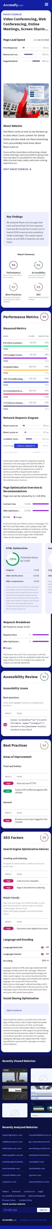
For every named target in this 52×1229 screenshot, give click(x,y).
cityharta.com (9, 1181)
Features (16, 1191)
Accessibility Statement (13, 1195)
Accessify (13, 5)
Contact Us (29, 1191)
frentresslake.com (11, 1168)
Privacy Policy (9, 1200)
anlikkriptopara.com (12, 1141)
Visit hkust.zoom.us (17, 169)
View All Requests (26, 446)
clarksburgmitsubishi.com (14, 1161)
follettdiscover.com (12, 1148)
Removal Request (37, 1195)
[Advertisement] (25, 74)
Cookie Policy (25, 1200)
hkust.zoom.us (12, 14)
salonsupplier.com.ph (12, 1155)
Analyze (43, 1210)
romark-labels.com (11, 1175)
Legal (40, 1191)
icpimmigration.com (12, 1135)
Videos (5, 1191)
